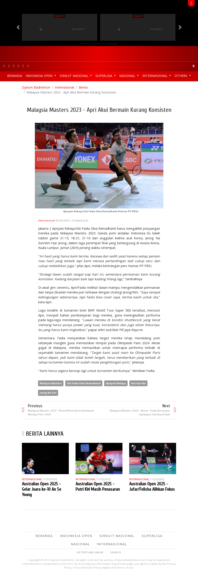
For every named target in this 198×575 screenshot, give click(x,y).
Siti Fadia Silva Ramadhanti (84, 383)
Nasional (127, 76)
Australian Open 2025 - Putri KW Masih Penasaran (98, 486)
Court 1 (59, 16)
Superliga (104, 76)
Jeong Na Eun (48, 392)
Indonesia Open (39, 76)
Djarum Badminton (36, 87)
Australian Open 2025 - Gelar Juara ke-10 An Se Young (41, 489)
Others (181, 76)
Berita (83, 87)
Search (115, 552)
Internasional (155, 76)
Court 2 (137, 16)
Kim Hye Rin (138, 383)
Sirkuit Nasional (74, 76)
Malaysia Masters (51, 383)
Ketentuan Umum (90, 552)
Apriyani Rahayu (116, 383)
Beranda (14, 76)
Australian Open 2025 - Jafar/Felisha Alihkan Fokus (152, 486)
